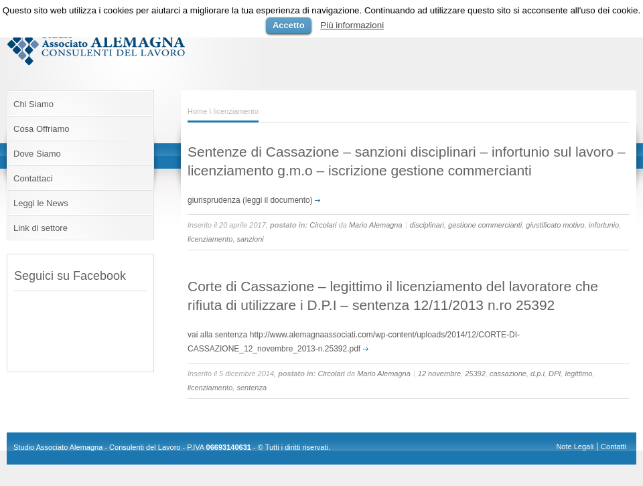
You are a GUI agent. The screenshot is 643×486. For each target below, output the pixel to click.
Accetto (289, 25)
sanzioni (249, 239)
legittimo (578, 374)
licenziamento (210, 239)
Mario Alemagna (376, 225)
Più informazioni (352, 25)
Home (197, 111)
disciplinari (427, 225)
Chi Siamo (33, 104)
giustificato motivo (555, 225)
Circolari (322, 225)
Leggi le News (40, 203)
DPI (555, 374)
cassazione (508, 374)
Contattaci (33, 178)
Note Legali (574, 446)
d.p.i (537, 374)
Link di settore (40, 228)
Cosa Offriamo (41, 129)
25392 (475, 374)
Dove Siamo (37, 154)
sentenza (251, 388)
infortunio (604, 225)
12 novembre (439, 374)
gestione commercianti (485, 225)
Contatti (613, 446)
